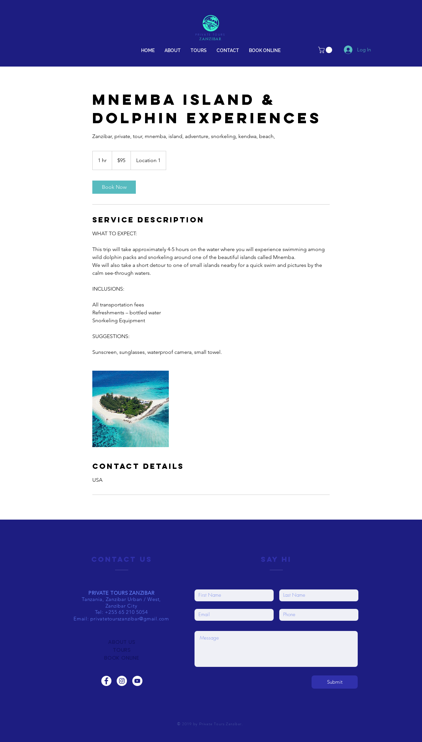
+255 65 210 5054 (126, 612)
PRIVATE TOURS (211, 35)
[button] (199, 50)
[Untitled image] (130, 409)
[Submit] (335, 682)
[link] (326, 50)
